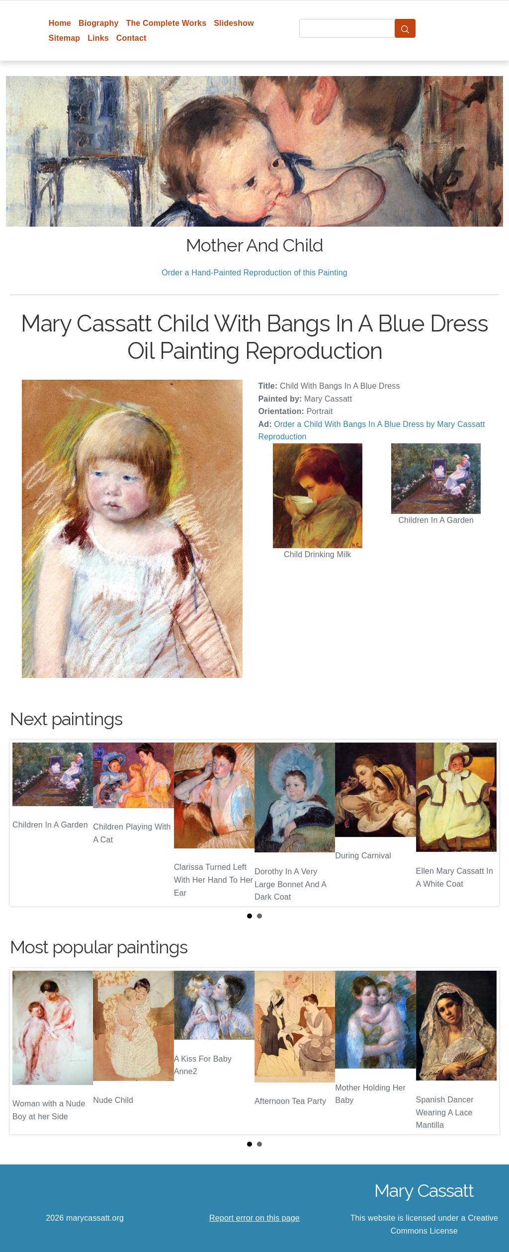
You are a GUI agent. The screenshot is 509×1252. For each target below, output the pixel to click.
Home (60, 23)
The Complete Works (166, 23)
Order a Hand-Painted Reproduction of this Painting (254, 272)
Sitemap (64, 38)
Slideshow (234, 23)
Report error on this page (254, 1218)
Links (98, 38)
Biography (99, 23)
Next (484, 823)
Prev (25, 823)
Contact (131, 38)
